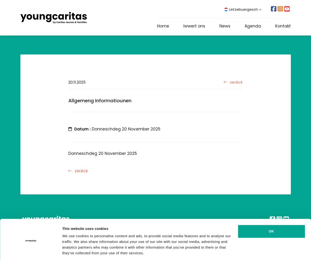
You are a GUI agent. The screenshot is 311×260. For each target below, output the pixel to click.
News (224, 26)
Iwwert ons (194, 26)
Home (163, 26)
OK (271, 216)
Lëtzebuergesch (242, 9)
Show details (73, 251)
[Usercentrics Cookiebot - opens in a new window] (30, 250)
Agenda (253, 26)
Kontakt (283, 26)
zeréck (233, 82)
